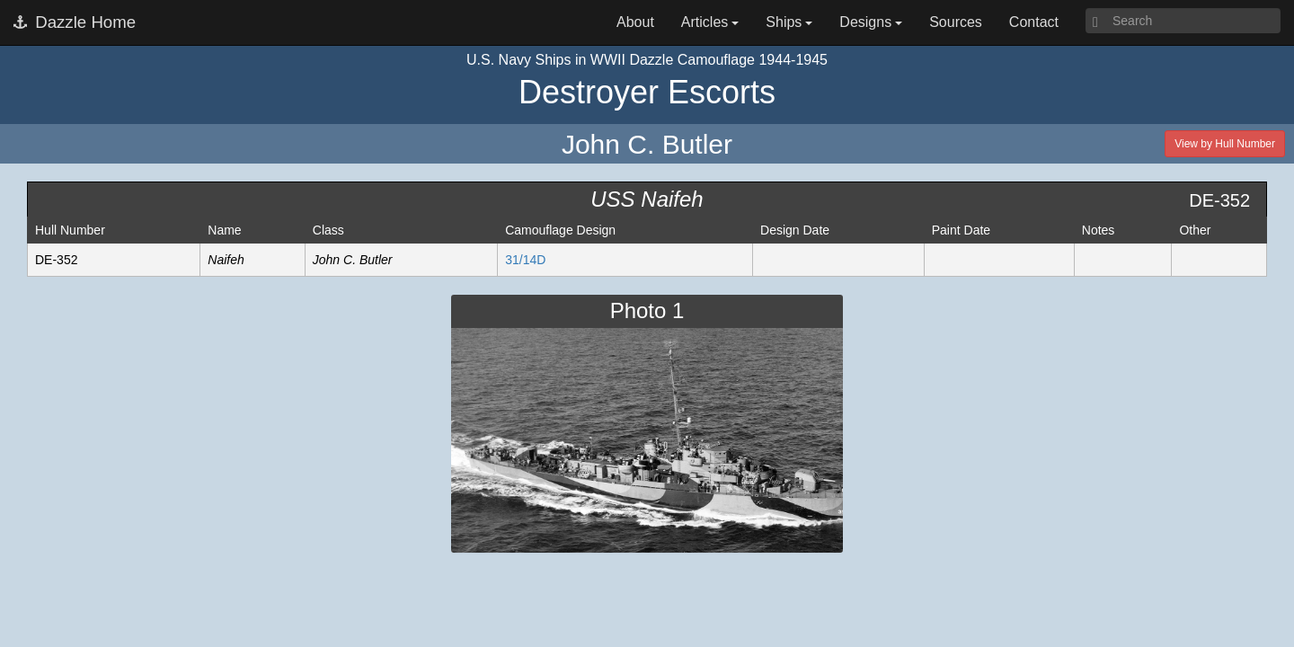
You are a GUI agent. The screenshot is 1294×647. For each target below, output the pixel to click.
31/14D (525, 260)
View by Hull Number (1224, 143)
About (635, 22)
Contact (1034, 22)
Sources (955, 22)
